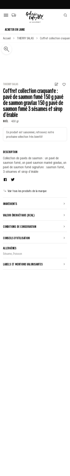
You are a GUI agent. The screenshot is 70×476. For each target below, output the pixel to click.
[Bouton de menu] (6, 15)
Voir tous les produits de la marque (25, 191)
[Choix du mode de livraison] (13, 15)
